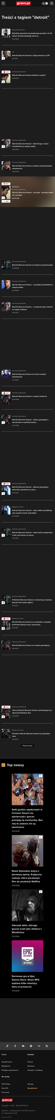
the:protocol (32, 1088)
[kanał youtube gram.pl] (23, 1046)
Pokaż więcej (27, 746)
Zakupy (30, 1084)
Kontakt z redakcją (35, 1070)
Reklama (31, 1066)
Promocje (5, 1092)
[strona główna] (23, 3)
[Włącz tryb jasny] (44, 3)
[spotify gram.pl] (31, 1046)
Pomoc (30, 1062)
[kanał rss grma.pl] (47, 1046)
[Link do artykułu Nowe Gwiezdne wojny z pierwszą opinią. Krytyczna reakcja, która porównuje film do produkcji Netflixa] (27, 861)
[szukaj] (3, 3)
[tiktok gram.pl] (7, 1046)
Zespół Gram (7, 1062)
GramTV (5, 1088)
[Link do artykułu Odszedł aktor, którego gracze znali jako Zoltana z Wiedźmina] (27, 913)
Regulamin (6, 1066)
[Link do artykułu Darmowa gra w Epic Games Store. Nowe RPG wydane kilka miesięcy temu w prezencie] (27, 966)
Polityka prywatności (10, 1070)
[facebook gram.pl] (15, 1046)
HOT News (6, 1084)
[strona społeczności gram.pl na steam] (39, 1046)
